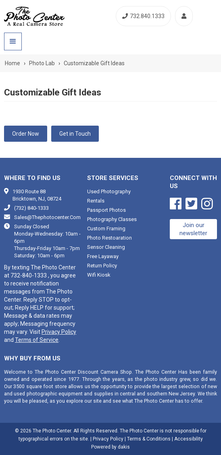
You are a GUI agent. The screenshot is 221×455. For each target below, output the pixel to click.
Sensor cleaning (106, 247)
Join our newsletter (193, 229)
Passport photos (106, 210)
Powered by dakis (110, 447)
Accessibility (188, 439)
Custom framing (106, 228)
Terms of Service (36, 340)
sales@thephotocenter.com (47, 217)
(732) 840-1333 (31, 208)
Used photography (109, 191)
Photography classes (112, 219)
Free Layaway (103, 256)
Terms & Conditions (149, 439)
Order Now (25, 133)
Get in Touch (75, 133)
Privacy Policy (59, 332)
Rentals (95, 201)
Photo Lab (42, 63)
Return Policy (102, 266)
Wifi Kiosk (98, 275)
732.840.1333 (143, 16)
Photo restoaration (109, 238)
